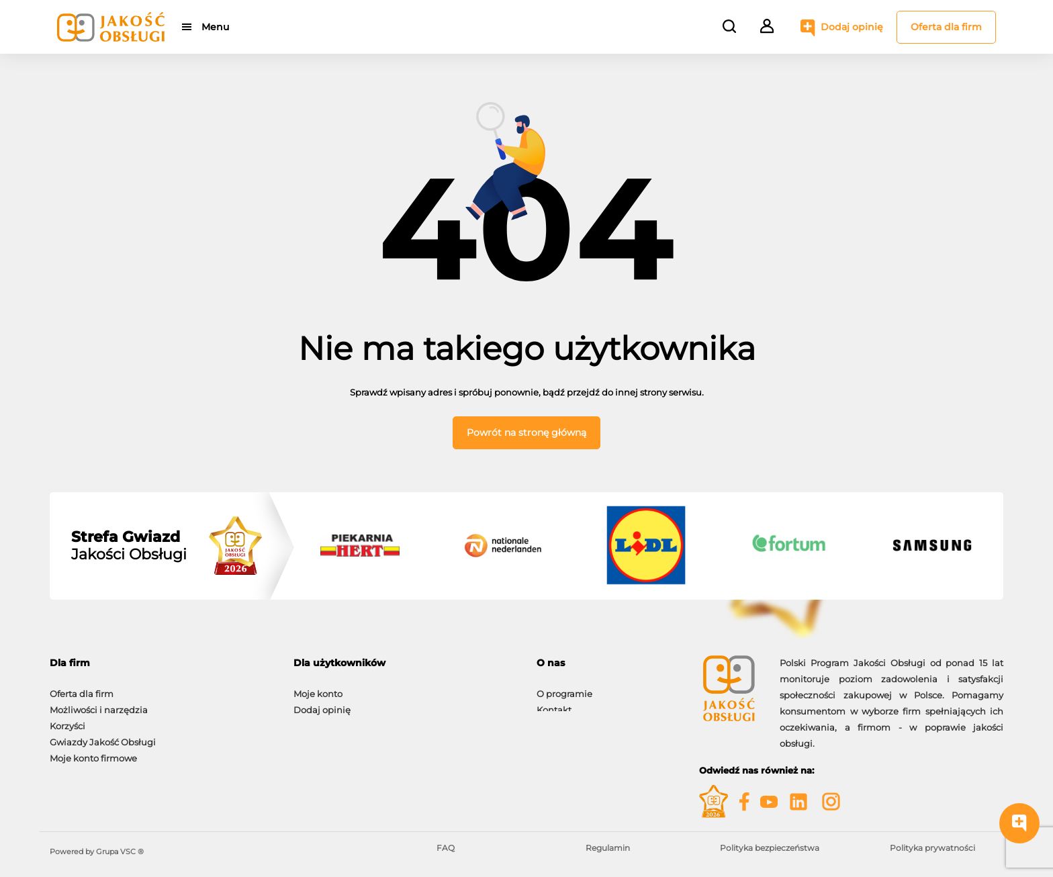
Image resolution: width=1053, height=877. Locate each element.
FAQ (446, 848)
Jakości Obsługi (129, 545)
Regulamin (608, 848)
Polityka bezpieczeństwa (769, 848)
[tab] (161, 663)
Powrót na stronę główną (526, 432)
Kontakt (554, 703)
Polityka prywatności (932, 848)
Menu (216, 27)
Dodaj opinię (852, 27)
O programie (564, 687)
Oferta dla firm (946, 27)
